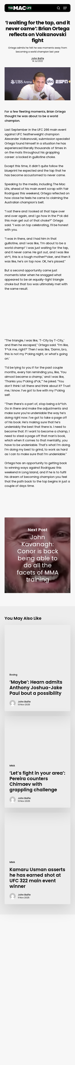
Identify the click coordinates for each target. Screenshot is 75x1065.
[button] (65, 8)
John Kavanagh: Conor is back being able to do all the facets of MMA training (38, 555)
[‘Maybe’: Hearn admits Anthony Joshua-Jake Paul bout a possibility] (38, 668)
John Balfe (37, 58)
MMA (12, 765)
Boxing (13, 674)
